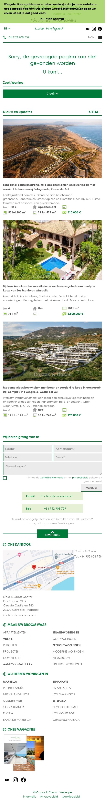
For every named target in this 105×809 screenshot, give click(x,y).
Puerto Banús (13, 688)
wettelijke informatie (51, 477)
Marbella (10, 681)
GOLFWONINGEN (64, 639)
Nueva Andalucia (16, 694)
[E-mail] (78, 457)
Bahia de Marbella (17, 720)
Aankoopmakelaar (17, 664)
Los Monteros (63, 713)
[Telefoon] (27, 457)
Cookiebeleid (71, 796)
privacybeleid (80, 477)
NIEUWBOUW (61, 658)
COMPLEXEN (11, 658)
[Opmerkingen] (52, 468)
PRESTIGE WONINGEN (67, 664)
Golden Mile (12, 700)
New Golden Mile (65, 707)
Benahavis (60, 681)
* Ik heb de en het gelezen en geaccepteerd (64, 479)
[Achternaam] (78, 448)
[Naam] (27, 448)
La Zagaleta (62, 688)
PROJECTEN (11, 651)
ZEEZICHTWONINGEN (67, 645)
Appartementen (14, 632)
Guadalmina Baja (66, 720)
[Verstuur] (91, 488)
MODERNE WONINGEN (68, 651)
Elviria (8, 713)
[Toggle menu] (89, 37)
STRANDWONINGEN (66, 632)
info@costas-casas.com (19, 615)
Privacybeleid (49, 796)
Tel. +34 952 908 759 (88, 556)
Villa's (7, 638)
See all (94, 112)
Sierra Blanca (13, 707)
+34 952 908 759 (16, 37)
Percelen (10, 645)
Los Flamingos (64, 694)
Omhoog (52, 533)
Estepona (59, 700)
